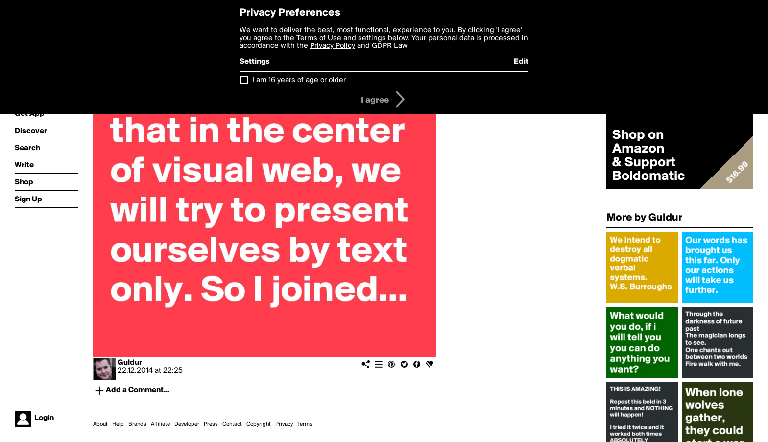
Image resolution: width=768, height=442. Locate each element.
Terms (304, 424)
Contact (232, 424)
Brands (137, 424)
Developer (186, 424)
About (100, 424)
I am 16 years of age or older (299, 80)
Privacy (284, 424)
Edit (521, 62)
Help (118, 424)
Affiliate (160, 424)
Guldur (130, 363)
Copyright (258, 424)
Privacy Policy (332, 46)
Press (211, 424)
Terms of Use (318, 38)
